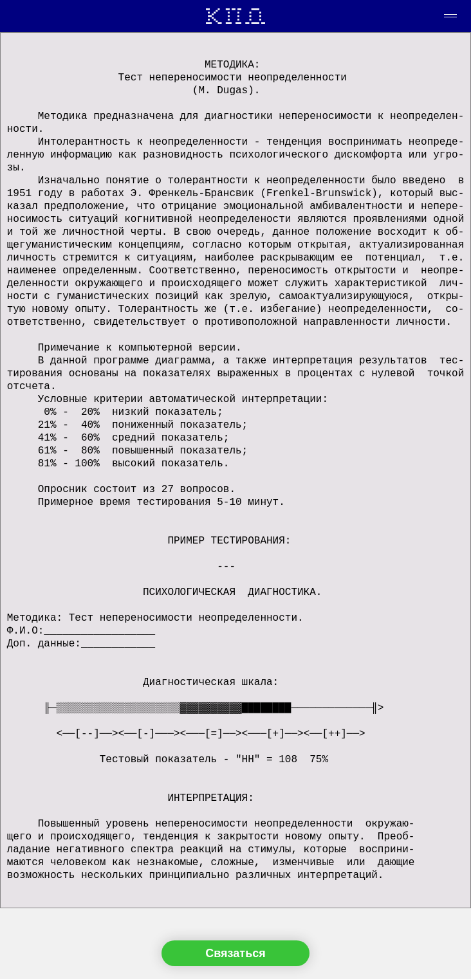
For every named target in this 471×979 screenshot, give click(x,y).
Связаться (235, 953)
